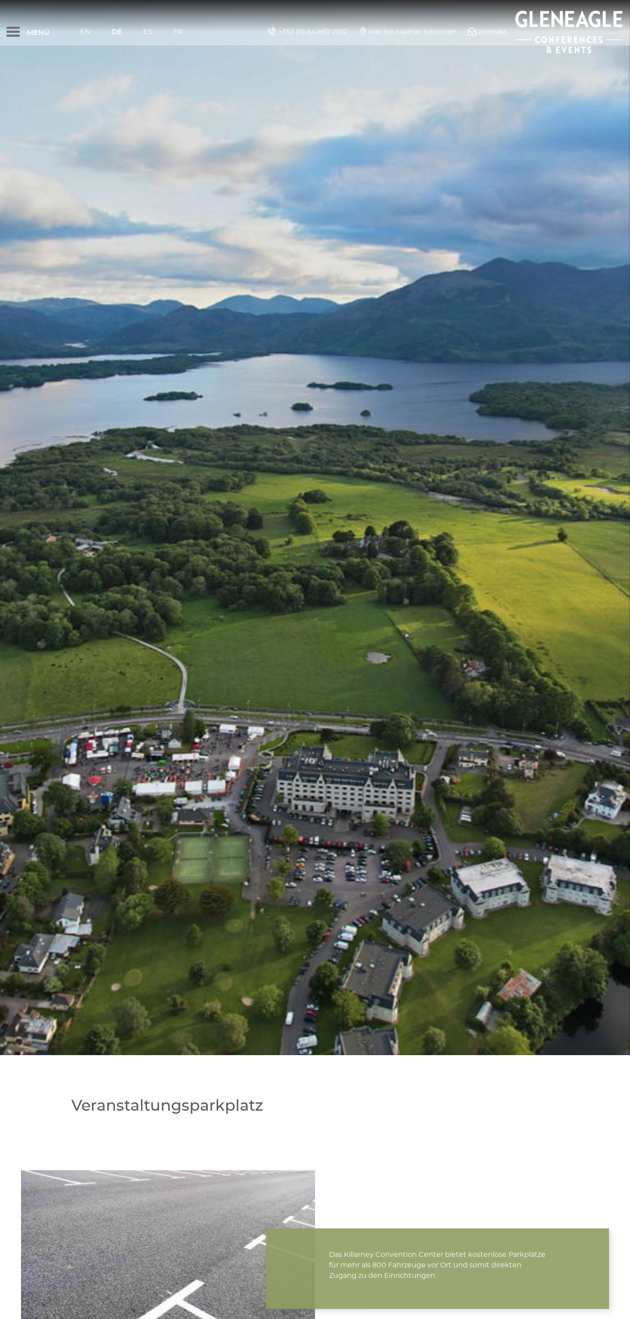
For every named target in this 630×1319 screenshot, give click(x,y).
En (85, 31)
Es (147, 31)
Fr (178, 31)
